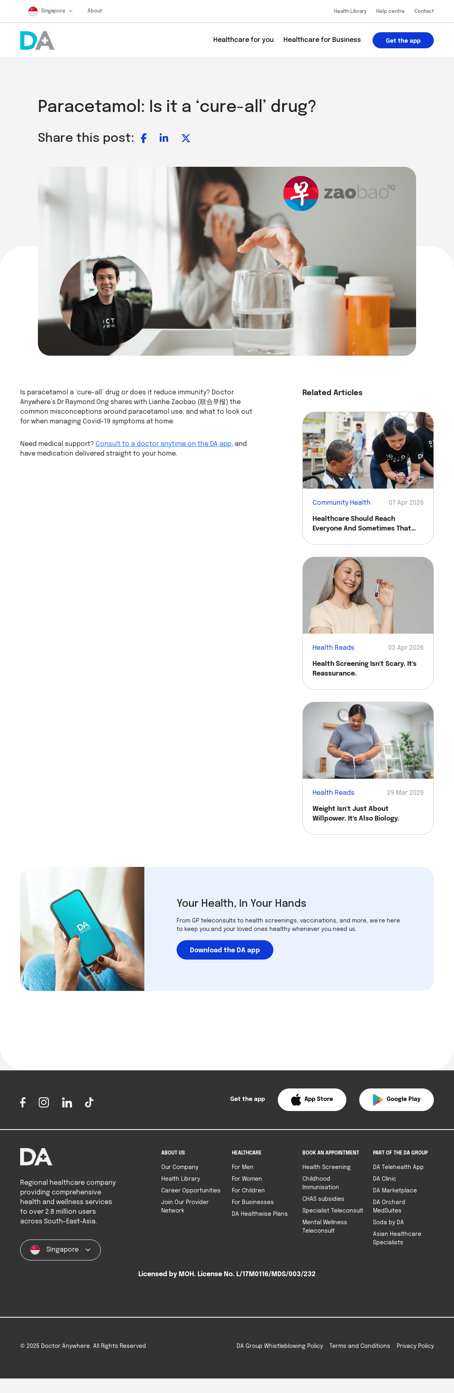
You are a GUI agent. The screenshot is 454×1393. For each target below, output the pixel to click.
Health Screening (326, 1167)
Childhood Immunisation (320, 1183)
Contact (424, 11)
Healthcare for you (243, 40)
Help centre (390, 11)
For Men (243, 1167)
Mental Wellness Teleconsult (324, 1227)
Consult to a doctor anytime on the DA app (163, 444)
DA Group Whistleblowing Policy (280, 1346)
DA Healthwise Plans (260, 1214)
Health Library (350, 11)
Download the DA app (225, 950)
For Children (248, 1191)
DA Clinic (384, 1179)
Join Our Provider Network (185, 1207)
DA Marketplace (395, 1191)
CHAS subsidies (323, 1199)
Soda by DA (388, 1222)
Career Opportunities (191, 1191)
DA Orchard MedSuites (389, 1207)
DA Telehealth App (398, 1167)
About (94, 11)
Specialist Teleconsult (332, 1211)
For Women (247, 1179)
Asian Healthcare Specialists (397, 1238)
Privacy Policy (415, 1346)
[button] (312, 1099)
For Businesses (253, 1202)
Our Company (179, 1167)
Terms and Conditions (359, 1346)
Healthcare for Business (322, 40)
